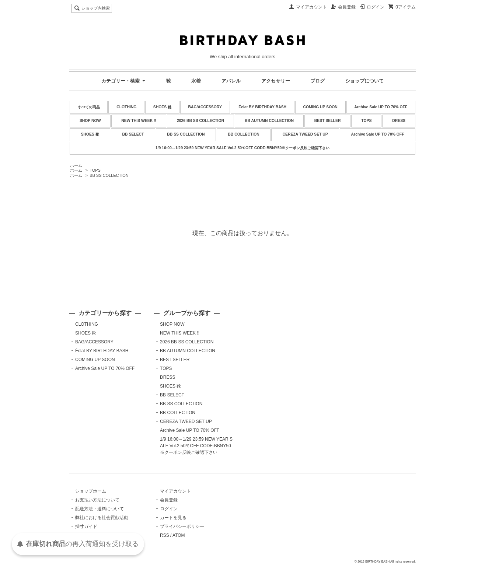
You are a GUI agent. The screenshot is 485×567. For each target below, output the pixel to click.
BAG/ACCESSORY (205, 107)
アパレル (231, 81)
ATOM (178, 535)
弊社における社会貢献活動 (101, 517)
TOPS (366, 121)
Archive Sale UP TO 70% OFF (380, 107)
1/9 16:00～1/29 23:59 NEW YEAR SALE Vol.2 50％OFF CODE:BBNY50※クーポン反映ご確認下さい (242, 148)
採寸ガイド (86, 526)
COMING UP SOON (320, 107)
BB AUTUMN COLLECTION (269, 121)
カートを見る (173, 517)
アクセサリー (275, 81)
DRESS (398, 121)
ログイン (375, 7)
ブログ (317, 81)
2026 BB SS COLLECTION (200, 121)
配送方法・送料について (99, 508)
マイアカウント (311, 7)
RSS (164, 535)
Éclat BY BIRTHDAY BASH (262, 107)
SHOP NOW (90, 121)
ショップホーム (90, 491)
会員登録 (347, 7)
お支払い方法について (97, 500)
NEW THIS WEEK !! (138, 121)
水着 (196, 81)
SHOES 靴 (162, 107)
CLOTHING (126, 107)
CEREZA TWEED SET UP (305, 134)
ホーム (76, 165)
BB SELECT (133, 134)
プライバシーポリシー (182, 526)
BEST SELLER (327, 121)
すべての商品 (89, 107)
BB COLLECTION (243, 134)
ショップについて (364, 81)
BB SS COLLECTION (186, 134)
